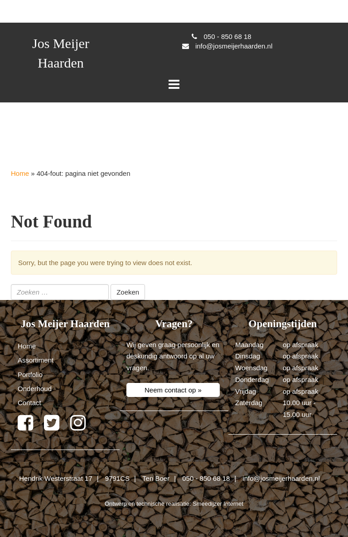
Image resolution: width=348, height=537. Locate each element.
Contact (29, 402)
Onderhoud (35, 388)
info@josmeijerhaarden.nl (280, 478)
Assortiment (35, 360)
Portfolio (30, 374)
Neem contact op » (173, 390)
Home (20, 173)
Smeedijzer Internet (218, 503)
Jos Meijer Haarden (60, 53)
